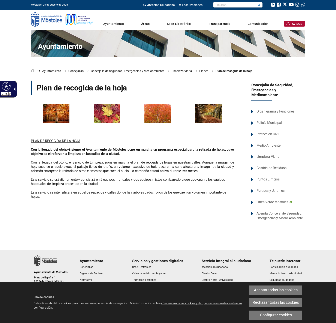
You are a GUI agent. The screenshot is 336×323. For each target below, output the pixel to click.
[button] (259, 5)
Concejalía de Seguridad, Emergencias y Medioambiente (272, 90)
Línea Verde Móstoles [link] (274, 202)
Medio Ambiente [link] (268, 145)
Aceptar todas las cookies (276, 290)
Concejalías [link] (76, 71)
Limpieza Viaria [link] (182, 71)
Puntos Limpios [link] (268, 179)
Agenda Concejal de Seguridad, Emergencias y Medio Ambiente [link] (279, 215)
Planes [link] (203, 71)
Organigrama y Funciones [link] (275, 111)
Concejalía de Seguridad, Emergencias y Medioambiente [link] (127, 71)
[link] (159, 5)
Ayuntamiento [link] (51, 71)
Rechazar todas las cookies (276, 302)
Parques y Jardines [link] (270, 191)
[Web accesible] (5, 86)
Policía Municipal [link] (269, 123)
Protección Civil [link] (267, 134)
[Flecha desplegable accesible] (13, 89)
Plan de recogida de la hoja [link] (234, 71)
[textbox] (234, 5)
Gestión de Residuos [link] (271, 168)
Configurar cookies (276, 315)
